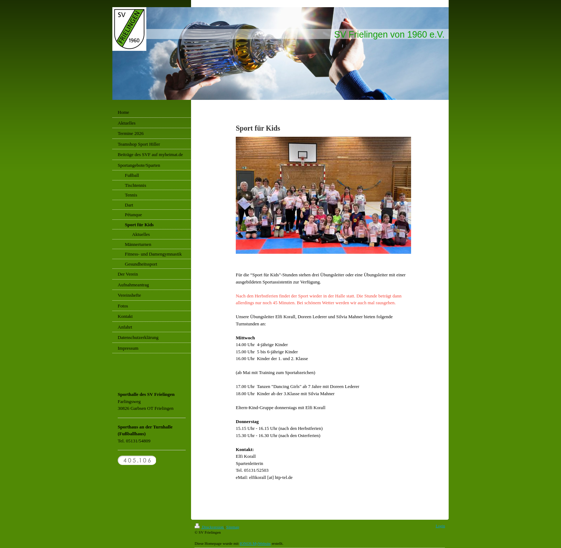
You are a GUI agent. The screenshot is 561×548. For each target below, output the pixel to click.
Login (440, 526)
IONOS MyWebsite (255, 543)
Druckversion (209, 527)
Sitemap (232, 527)
